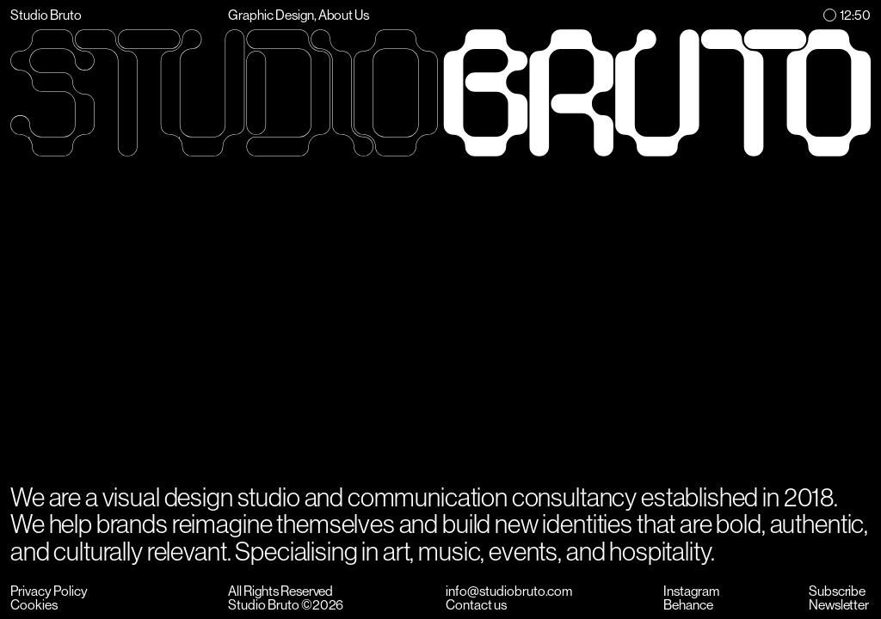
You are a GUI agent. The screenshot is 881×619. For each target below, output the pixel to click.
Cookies (34, 605)
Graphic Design (271, 15)
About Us (344, 15)
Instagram (691, 591)
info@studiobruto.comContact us (509, 598)
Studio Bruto (46, 15)
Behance (688, 605)
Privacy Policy (49, 591)
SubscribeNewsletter (839, 598)
